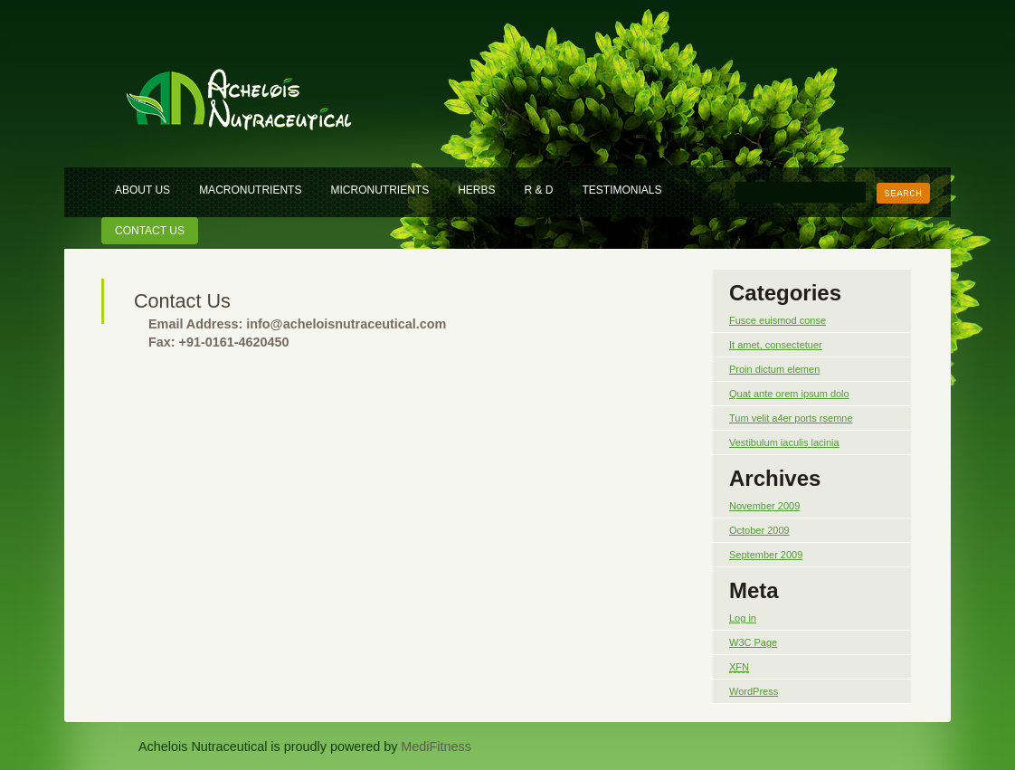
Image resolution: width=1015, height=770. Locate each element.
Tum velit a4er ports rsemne (791, 418)
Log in (742, 618)
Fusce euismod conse (777, 320)
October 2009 (759, 530)
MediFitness (436, 746)
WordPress (753, 691)
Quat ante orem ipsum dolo (789, 393)
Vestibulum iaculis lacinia (784, 442)
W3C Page (753, 642)
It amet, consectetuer (775, 344)
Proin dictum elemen (774, 369)
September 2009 (765, 554)
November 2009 (764, 505)
